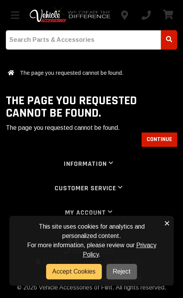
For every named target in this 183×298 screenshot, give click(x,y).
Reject (122, 271)
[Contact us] (124, 15)
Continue (159, 139)
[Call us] (146, 15)
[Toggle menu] (15, 15)
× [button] (167, 223)
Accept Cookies (74, 271)
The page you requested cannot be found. (71, 73)
